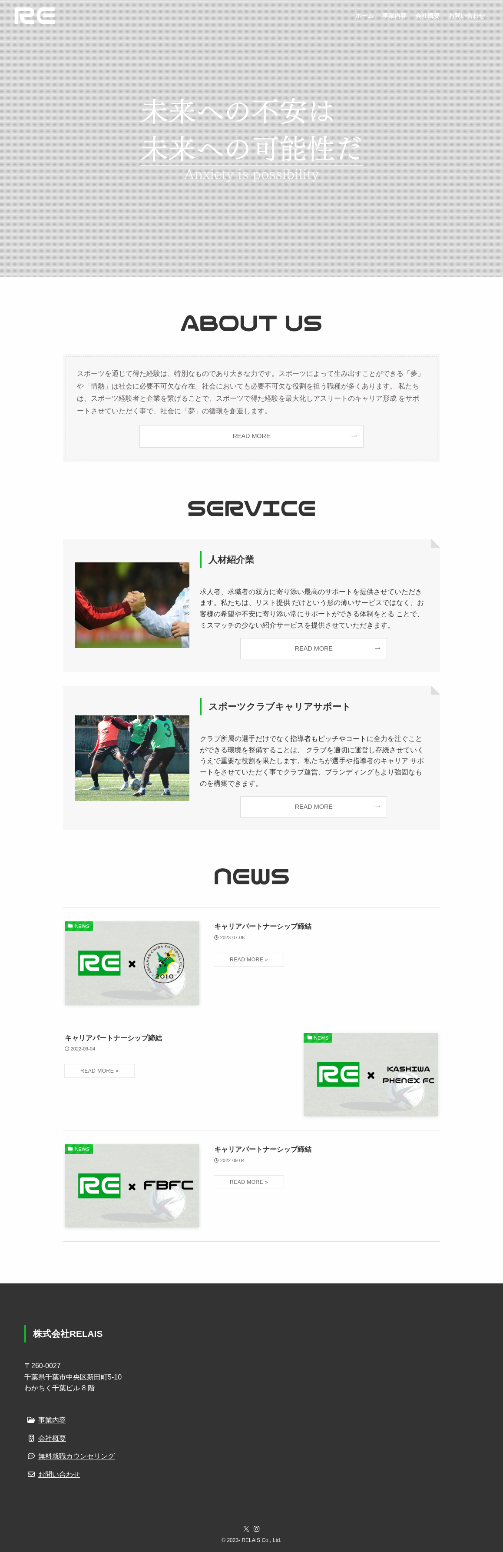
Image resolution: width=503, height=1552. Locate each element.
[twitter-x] (246, 1529)
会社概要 (45, 1438)
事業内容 (45, 1420)
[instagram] (257, 1529)
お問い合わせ (52, 1474)
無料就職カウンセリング (69, 1456)
